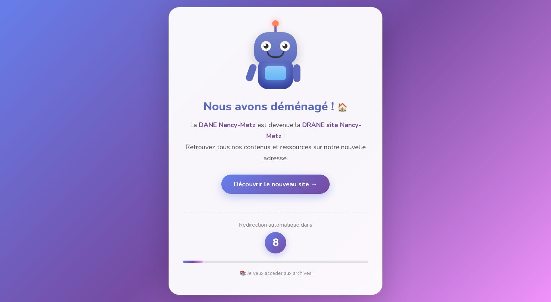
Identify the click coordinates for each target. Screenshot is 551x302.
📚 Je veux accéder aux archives (275, 273)
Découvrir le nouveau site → (275, 184)
